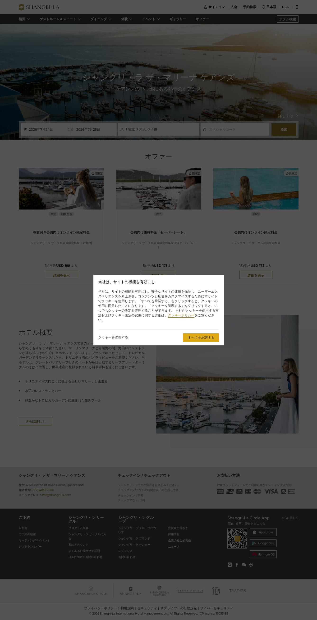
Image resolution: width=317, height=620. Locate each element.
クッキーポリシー (181, 315)
